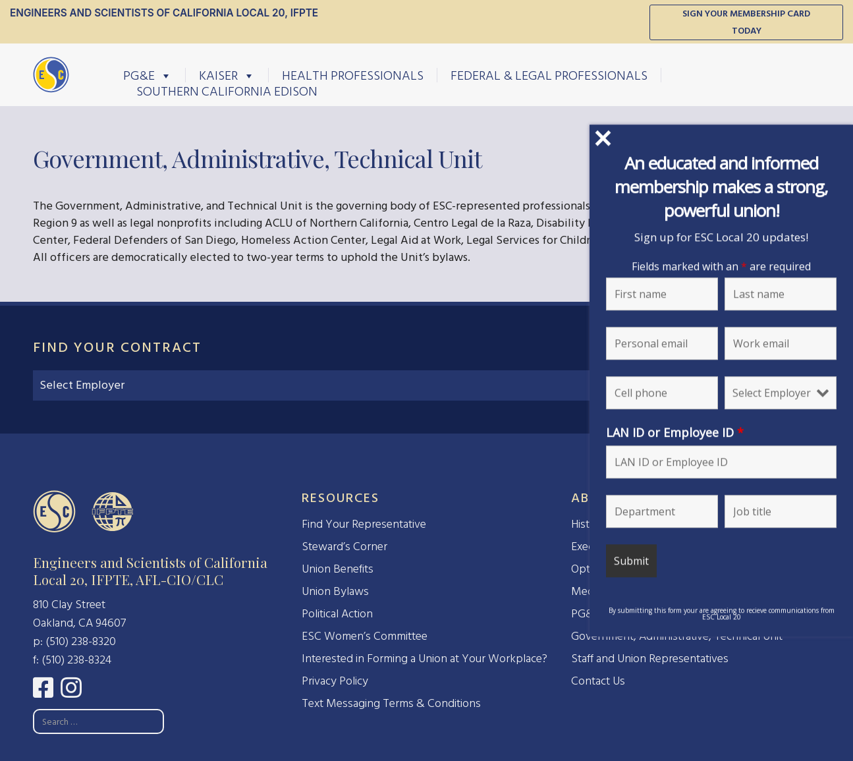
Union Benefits (337, 568)
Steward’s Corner (344, 546)
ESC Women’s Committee (364, 636)
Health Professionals (353, 75)
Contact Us (598, 681)
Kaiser (227, 75)
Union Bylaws (335, 591)
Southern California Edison (226, 91)
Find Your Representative (364, 524)
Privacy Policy (335, 681)
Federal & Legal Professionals (549, 75)
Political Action (337, 613)
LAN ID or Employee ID (675, 432)
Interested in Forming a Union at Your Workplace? (424, 658)
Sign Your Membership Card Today (746, 22)
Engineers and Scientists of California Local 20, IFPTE (164, 13)
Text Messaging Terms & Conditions (391, 703)
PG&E (147, 75)
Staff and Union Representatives (650, 658)
